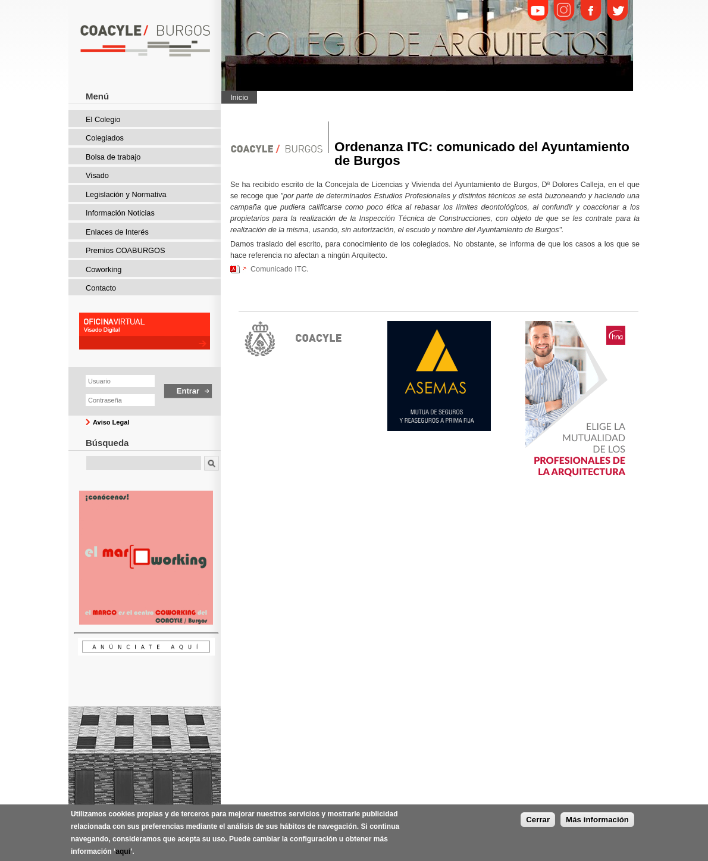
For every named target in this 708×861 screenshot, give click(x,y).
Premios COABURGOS (125, 250)
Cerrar (538, 821)
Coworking (103, 269)
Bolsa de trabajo (113, 156)
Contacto (101, 287)
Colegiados (105, 137)
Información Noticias (120, 212)
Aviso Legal (111, 422)
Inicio (239, 97)
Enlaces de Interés (117, 231)
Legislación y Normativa (126, 194)
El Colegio (103, 119)
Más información (597, 821)
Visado (97, 175)
